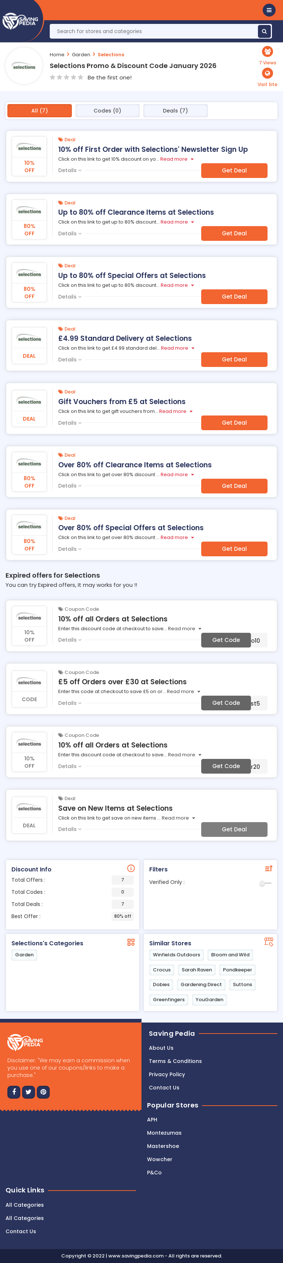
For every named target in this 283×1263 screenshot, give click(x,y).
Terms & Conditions (175, 1061)
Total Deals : (72, 904)
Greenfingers (169, 999)
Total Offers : (72, 880)
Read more (174, 159)
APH (152, 1119)
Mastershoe (163, 1146)
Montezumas (164, 1133)
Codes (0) (107, 110)
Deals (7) (175, 110)
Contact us (164, 1087)
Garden (81, 54)
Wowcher (159, 1159)
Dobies (161, 984)
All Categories (25, 1205)
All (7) (39, 110)
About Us (161, 1048)
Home (57, 54)
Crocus (162, 969)
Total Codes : (72, 892)
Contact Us (21, 1231)
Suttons (242, 984)
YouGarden (209, 999)
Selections (111, 54)
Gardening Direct (201, 984)
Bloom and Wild (230, 954)
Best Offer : (72, 916)
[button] (269, 10)
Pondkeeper (237, 969)
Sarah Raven (197, 969)
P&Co (154, 1172)
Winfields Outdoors (176, 954)
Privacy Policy (167, 1074)
